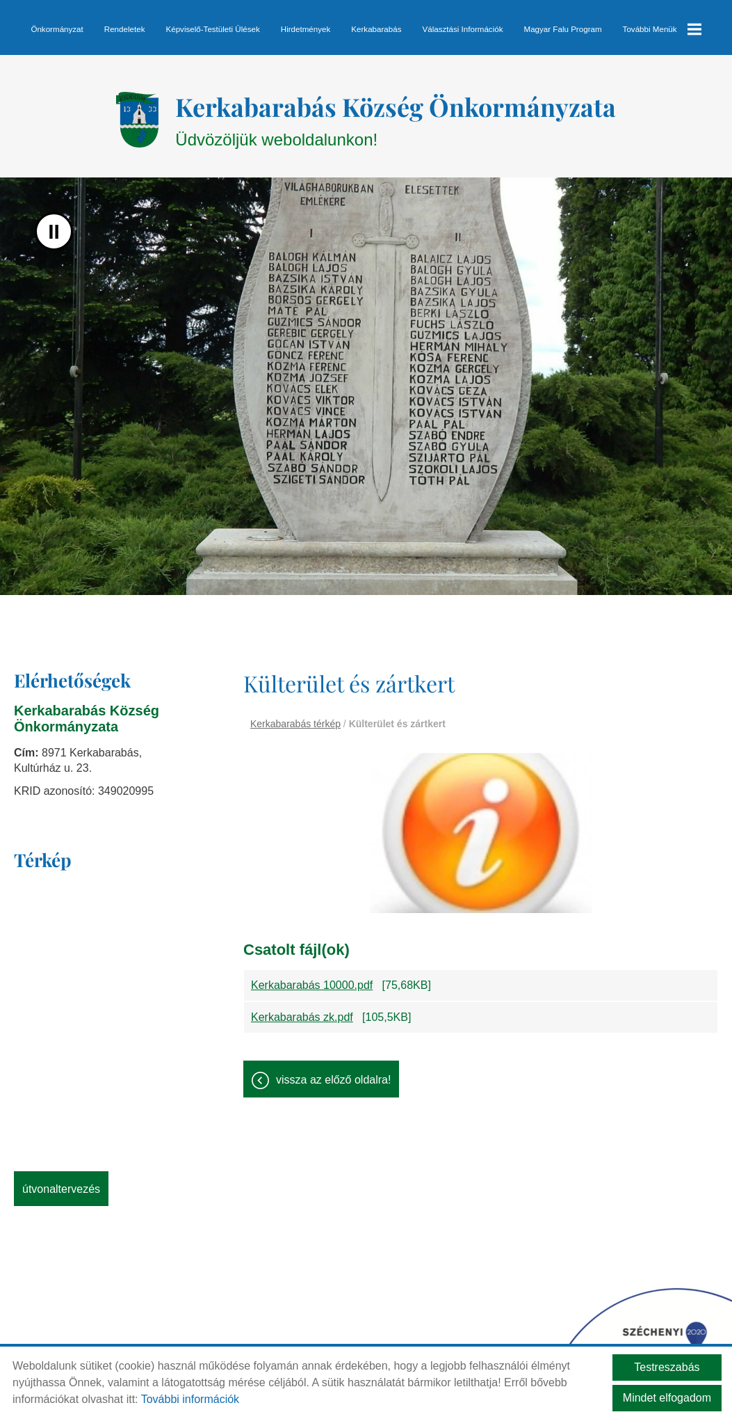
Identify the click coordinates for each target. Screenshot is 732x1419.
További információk (190, 1399)
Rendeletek (124, 28)
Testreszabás (666, 1367)
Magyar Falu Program (562, 28)
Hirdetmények (306, 28)
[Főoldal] (137, 113)
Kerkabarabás (376, 28)
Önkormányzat (57, 28)
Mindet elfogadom (667, 1398)
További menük (662, 29)
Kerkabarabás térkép (295, 716)
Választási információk (462, 28)
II (54, 224)
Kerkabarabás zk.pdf (302, 1010)
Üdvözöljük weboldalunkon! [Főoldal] (395, 112)
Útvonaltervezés (61, 1182)
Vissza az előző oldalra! (333, 1073)
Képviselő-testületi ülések (213, 28)
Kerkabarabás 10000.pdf (312, 978)
